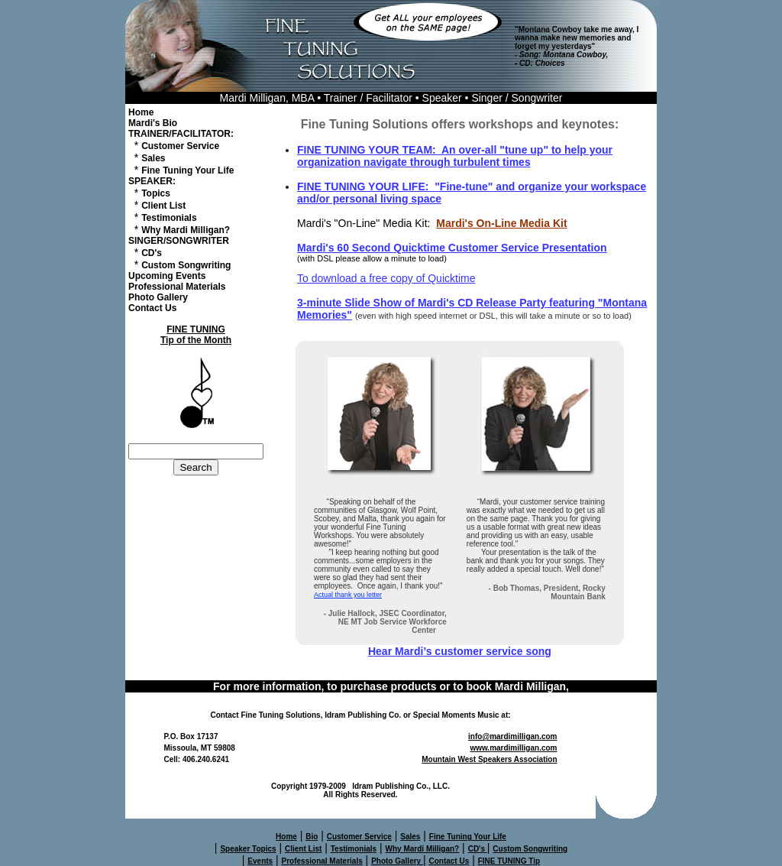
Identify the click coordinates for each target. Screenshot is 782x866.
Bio (311, 836)
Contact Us (152, 308)
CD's (151, 253)
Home (140, 112)
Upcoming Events (166, 276)
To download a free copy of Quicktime (386, 278)
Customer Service (180, 146)
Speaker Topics (248, 849)
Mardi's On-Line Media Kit (501, 223)
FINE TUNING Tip (509, 861)
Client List (163, 205)
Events (260, 861)
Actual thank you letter (348, 594)
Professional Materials (176, 286)
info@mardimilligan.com (512, 736)
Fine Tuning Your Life (187, 170)
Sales (153, 158)
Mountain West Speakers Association (489, 759)
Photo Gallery (158, 297)
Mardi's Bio (152, 123)
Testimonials (168, 217)
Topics (155, 193)
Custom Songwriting (186, 265)
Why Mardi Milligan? (185, 230)
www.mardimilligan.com (513, 748)
